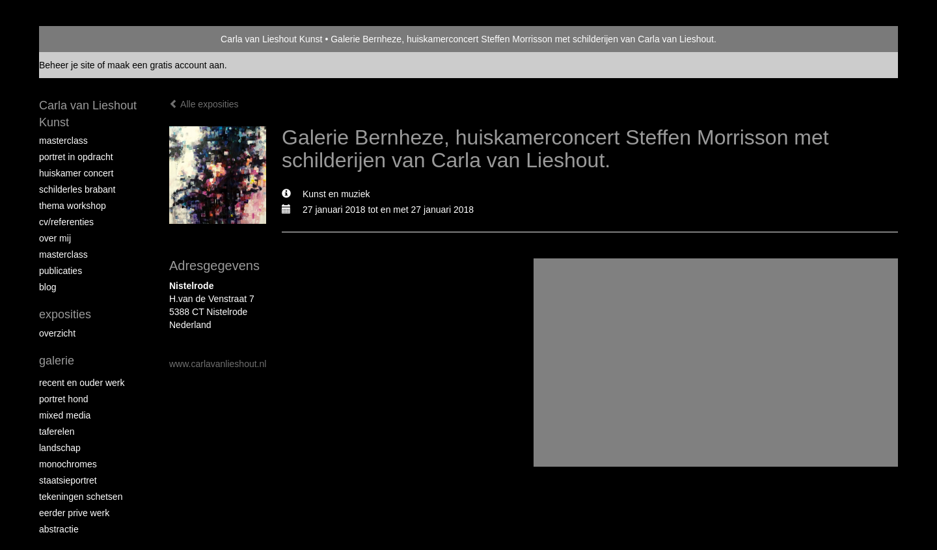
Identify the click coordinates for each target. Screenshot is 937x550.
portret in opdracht (76, 157)
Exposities (65, 314)
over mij (55, 238)
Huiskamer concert (76, 173)
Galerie (56, 360)
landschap (60, 448)
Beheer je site (67, 65)
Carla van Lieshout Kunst (271, 39)
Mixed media (64, 415)
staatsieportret (68, 480)
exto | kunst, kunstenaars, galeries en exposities (76, 39)
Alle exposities (204, 104)
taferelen (56, 431)
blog (47, 287)
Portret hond (63, 399)
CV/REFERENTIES (66, 222)
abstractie (59, 529)
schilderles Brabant (77, 189)
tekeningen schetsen (80, 496)
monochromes (68, 464)
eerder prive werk (74, 513)
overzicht (57, 333)
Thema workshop (72, 205)
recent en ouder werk (82, 383)
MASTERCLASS (63, 254)
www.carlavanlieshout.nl (217, 364)
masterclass (63, 140)
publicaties (60, 271)
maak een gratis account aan (165, 65)
